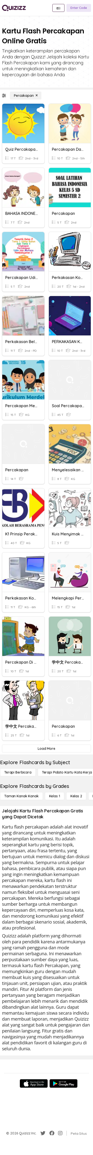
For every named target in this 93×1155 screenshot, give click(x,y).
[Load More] (46, 749)
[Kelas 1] (54, 796)
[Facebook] (51, 1133)
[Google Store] (63, 1083)
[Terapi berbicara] (18, 772)
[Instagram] (60, 1133)
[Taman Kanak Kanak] (21, 796)
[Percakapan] (25, 96)
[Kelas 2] (76, 796)
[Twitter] (42, 1133)
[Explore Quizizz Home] (14, 8)
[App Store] (34, 1083)
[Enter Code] (78, 8)
